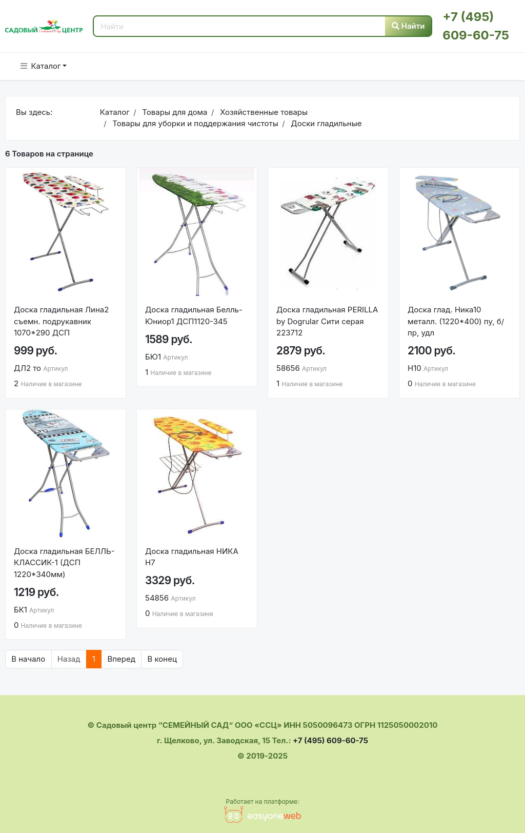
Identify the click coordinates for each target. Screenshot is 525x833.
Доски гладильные (325, 123)
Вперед (121, 659)
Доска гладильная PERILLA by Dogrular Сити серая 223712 (327, 321)
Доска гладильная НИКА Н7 (191, 557)
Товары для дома (173, 112)
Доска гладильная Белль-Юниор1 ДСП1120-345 (194, 315)
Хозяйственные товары (263, 112)
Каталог (41, 66)
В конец (161, 659)
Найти (408, 26)
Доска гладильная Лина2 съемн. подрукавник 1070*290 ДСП (61, 321)
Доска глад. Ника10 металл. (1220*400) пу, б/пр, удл (456, 321)
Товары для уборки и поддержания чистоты (194, 123)
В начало (28, 659)
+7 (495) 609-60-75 (330, 740)
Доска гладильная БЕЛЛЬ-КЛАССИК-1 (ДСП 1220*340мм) (64, 562)
